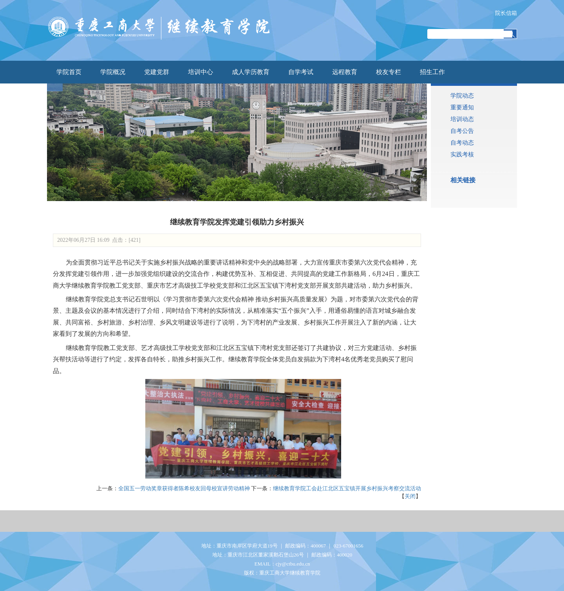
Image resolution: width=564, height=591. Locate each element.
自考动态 (462, 143)
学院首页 (68, 72)
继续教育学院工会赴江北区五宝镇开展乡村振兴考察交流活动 (347, 488)
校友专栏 (388, 72)
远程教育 (344, 72)
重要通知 (462, 107)
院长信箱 (506, 13)
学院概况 (112, 72)
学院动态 (462, 95)
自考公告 (462, 131)
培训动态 (462, 119)
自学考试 (300, 72)
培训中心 (200, 72)
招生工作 (432, 72)
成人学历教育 (250, 72)
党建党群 (156, 72)
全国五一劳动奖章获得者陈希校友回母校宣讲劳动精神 (184, 488)
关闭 (410, 496)
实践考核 (462, 154)
